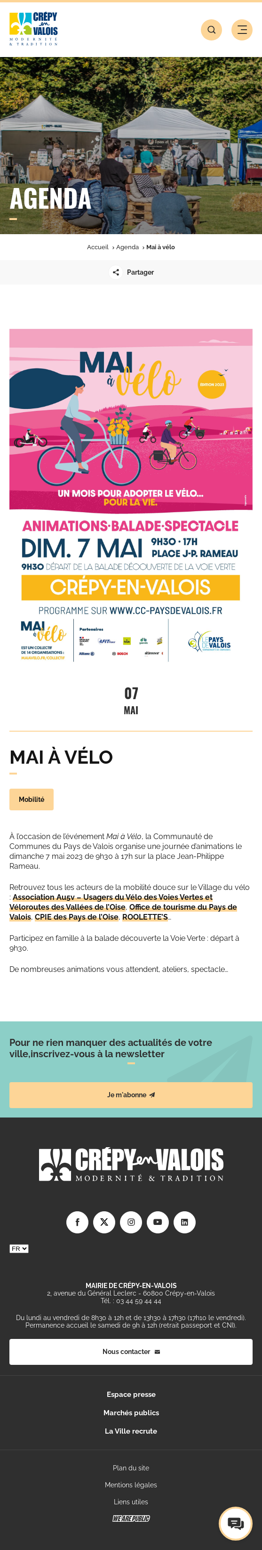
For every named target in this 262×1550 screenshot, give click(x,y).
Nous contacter (131, 1351)
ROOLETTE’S (145, 917)
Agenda (127, 247)
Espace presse (131, 1394)
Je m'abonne (131, 1095)
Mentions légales (131, 1485)
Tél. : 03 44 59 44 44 (131, 1301)
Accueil (98, 247)
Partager (131, 272)
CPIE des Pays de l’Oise (77, 917)
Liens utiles (131, 1502)
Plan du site (131, 1468)
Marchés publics (131, 1413)
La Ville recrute (131, 1431)
